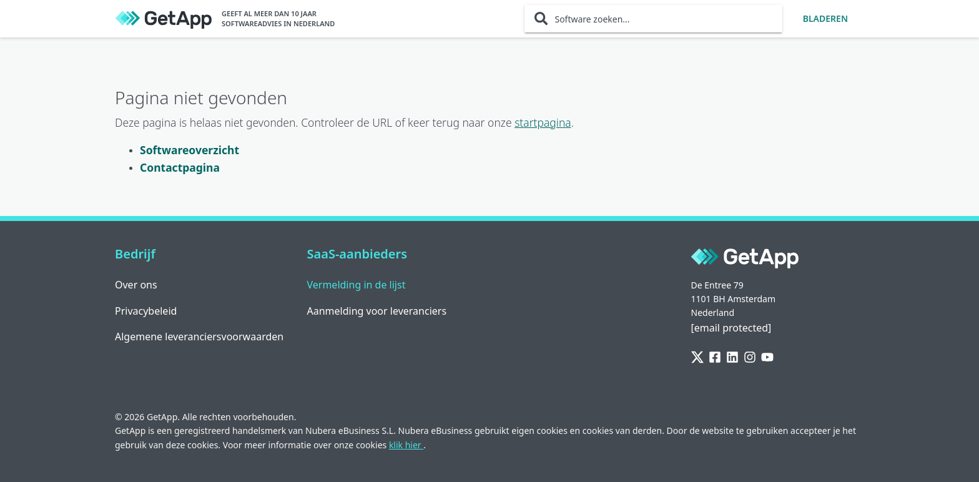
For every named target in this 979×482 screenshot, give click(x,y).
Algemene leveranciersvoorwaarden (199, 336)
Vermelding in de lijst (356, 285)
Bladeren (825, 18)
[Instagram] (750, 358)
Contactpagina (180, 167)
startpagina (542, 122)
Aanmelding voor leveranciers (377, 311)
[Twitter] (697, 358)
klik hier (406, 445)
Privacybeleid (146, 311)
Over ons (136, 285)
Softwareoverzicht (189, 149)
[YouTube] (767, 358)
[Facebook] (715, 358)
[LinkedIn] (732, 358)
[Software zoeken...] (653, 18)
